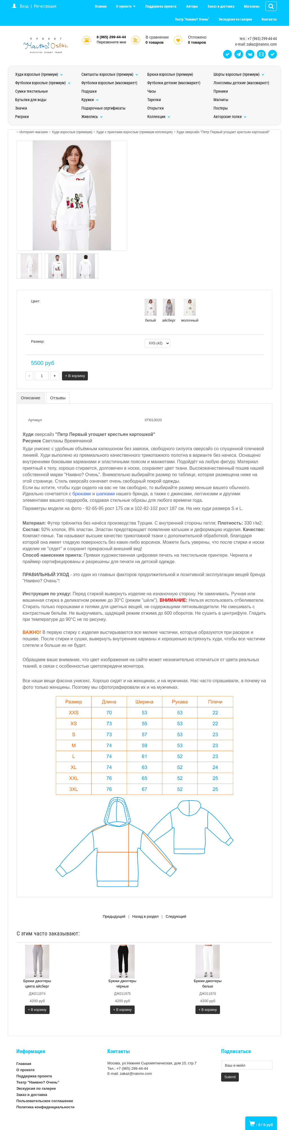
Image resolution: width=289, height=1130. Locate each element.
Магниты (221, 99)
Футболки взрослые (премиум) (42, 83)
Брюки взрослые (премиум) (170, 74)
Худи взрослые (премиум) (39, 74)
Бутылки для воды (30, 99)
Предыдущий (114, 916)
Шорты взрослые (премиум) (239, 74)
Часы (151, 91)
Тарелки (154, 99)
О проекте (124, 6)
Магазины (252, 6)
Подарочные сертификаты (103, 108)
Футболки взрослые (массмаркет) (109, 83)
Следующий (176, 916)
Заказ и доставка (221, 6)
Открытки (155, 108)
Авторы (192, 6)
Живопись (92, 116)
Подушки (89, 91)
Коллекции (158, 116)
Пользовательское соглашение (44, 1101)
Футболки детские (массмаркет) (173, 83)
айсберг (169, 310)
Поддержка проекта (160, 6)
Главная (100, 6)
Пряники (221, 91)
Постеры (221, 108)
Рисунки (22, 116)
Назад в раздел (145, 916)
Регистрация (45, 6)
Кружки (90, 99)
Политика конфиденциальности (45, 1107)
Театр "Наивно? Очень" (192, 19)
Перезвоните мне (111, 42)
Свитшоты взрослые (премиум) (109, 74)
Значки (21, 108)
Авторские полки (230, 116)
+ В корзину (75, 376)
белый (150, 310)
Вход (24, 6)
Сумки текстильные (31, 91)
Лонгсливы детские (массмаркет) (241, 83)
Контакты (269, 19)
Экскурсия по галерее (235, 19)
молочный (189, 310)
